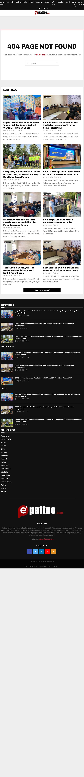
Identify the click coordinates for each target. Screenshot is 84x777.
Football (31, 2)
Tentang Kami (33, 566)
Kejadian (47, 2)
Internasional (6, 469)
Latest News (10, 90)
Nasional (4, 478)
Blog (12, 2)
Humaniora (39, 2)
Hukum (3, 462)
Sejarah (67, 2)
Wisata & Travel (74, 4)
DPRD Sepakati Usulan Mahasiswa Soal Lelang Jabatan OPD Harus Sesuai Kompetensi (60, 125)
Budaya (18, 2)
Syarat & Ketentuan (45, 566)
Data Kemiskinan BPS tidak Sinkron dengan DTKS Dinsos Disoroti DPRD (61, 269)
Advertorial (8, 97)
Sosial (3, 488)
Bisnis (8, 2)
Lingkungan (5, 475)
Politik (3, 485)
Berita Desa (2, 3)
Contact (55, 566)
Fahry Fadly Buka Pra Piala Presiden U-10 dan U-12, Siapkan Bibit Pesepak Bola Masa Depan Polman (22, 174)
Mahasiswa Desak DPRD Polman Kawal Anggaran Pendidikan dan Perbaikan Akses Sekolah (19, 222)
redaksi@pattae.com (46, 539)
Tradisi (25, 2)
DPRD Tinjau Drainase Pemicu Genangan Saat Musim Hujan (58, 221)
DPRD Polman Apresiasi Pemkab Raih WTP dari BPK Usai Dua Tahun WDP (61, 173)
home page (41, 55)
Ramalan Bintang (81, 3)
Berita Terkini (6, 439)
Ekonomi (4, 456)
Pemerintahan (6, 482)
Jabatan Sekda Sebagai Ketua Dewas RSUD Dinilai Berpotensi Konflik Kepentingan (18, 270)
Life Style (53, 3)
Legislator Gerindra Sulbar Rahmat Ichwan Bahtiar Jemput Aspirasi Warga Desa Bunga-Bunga (21, 125)
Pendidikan (60, 2)
